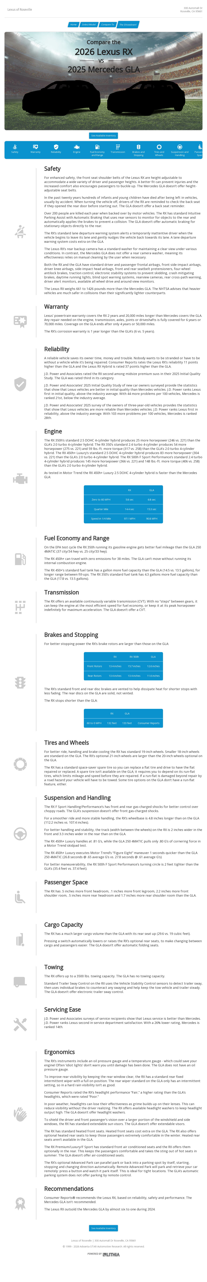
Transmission (129, 156)
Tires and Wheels (174, 156)
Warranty (38, 156)
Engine (84, 156)
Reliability (61, 156)
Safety (16, 156)
